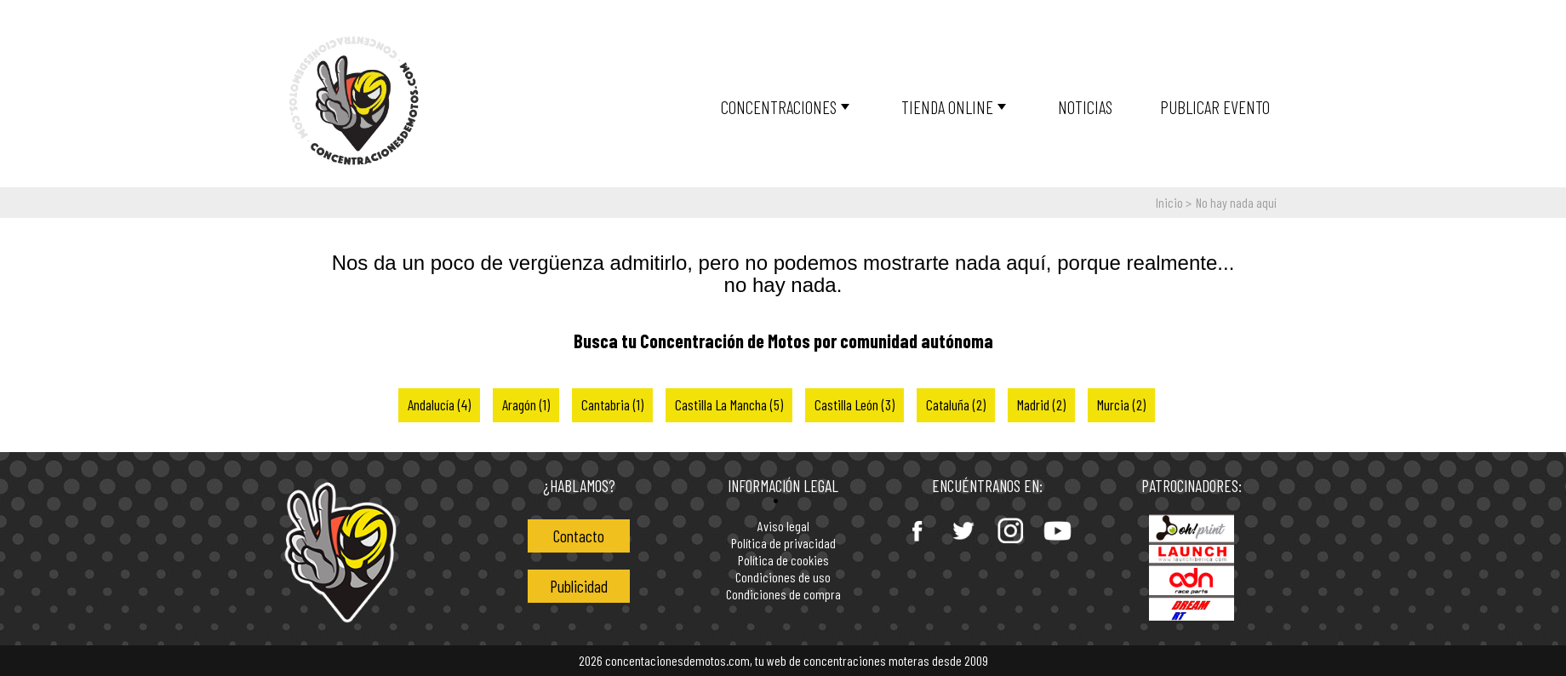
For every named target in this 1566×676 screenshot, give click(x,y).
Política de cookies (783, 560)
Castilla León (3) (854, 404)
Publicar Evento (1215, 106)
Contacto (578, 536)
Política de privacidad (783, 543)
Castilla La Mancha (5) (729, 404)
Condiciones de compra (783, 594)
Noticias (1085, 106)
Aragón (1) (526, 404)
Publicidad (579, 586)
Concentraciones (779, 106)
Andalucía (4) (439, 404)
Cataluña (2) (956, 404)
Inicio (1169, 202)
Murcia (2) (1121, 404)
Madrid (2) (1041, 404)
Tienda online (947, 106)
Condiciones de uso (783, 577)
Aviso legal (783, 526)
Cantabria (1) (612, 404)
